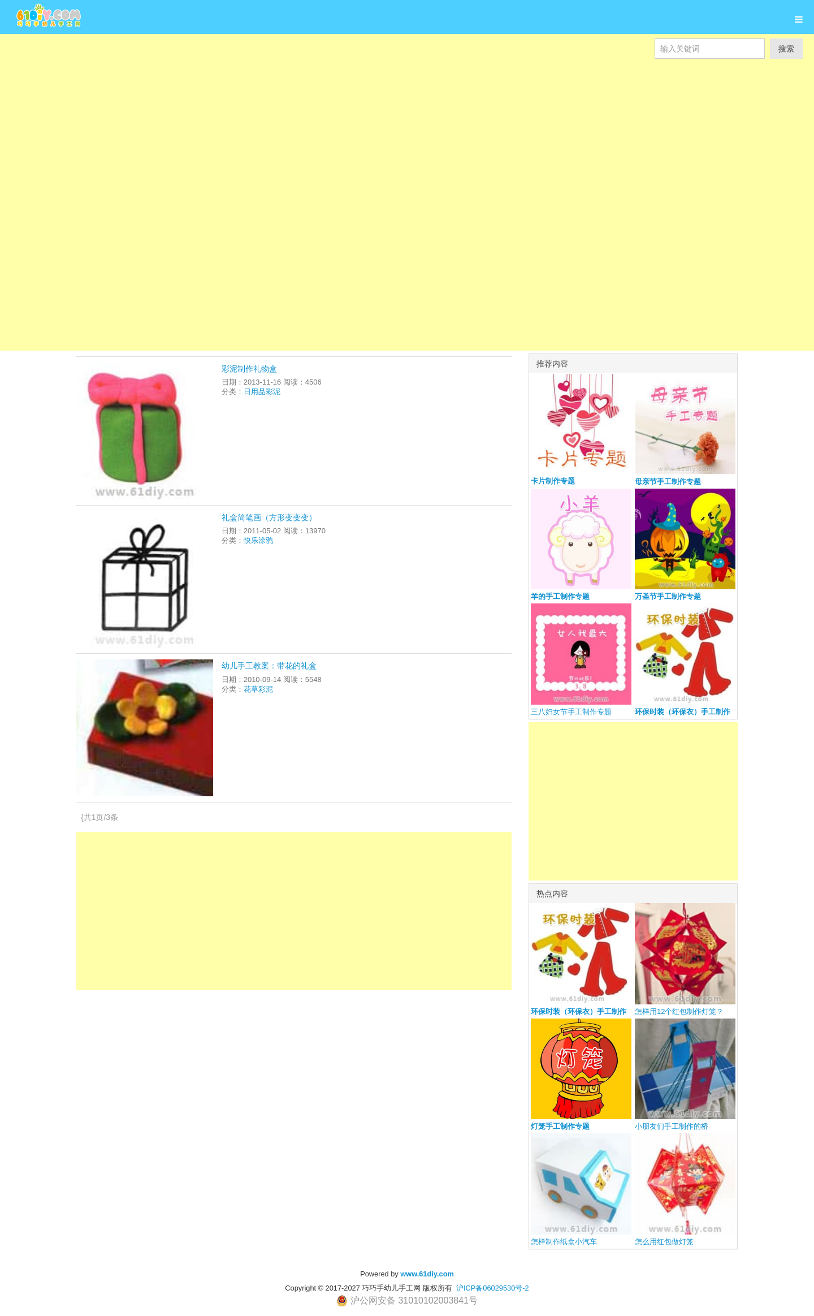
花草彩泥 (258, 689)
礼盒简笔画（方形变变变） (269, 517)
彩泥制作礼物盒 (249, 368)
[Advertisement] (339, 138)
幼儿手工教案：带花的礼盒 (269, 665)
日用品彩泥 (262, 391)
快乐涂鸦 (258, 540)
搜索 (786, 48)
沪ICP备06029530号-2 (492, 1288)
